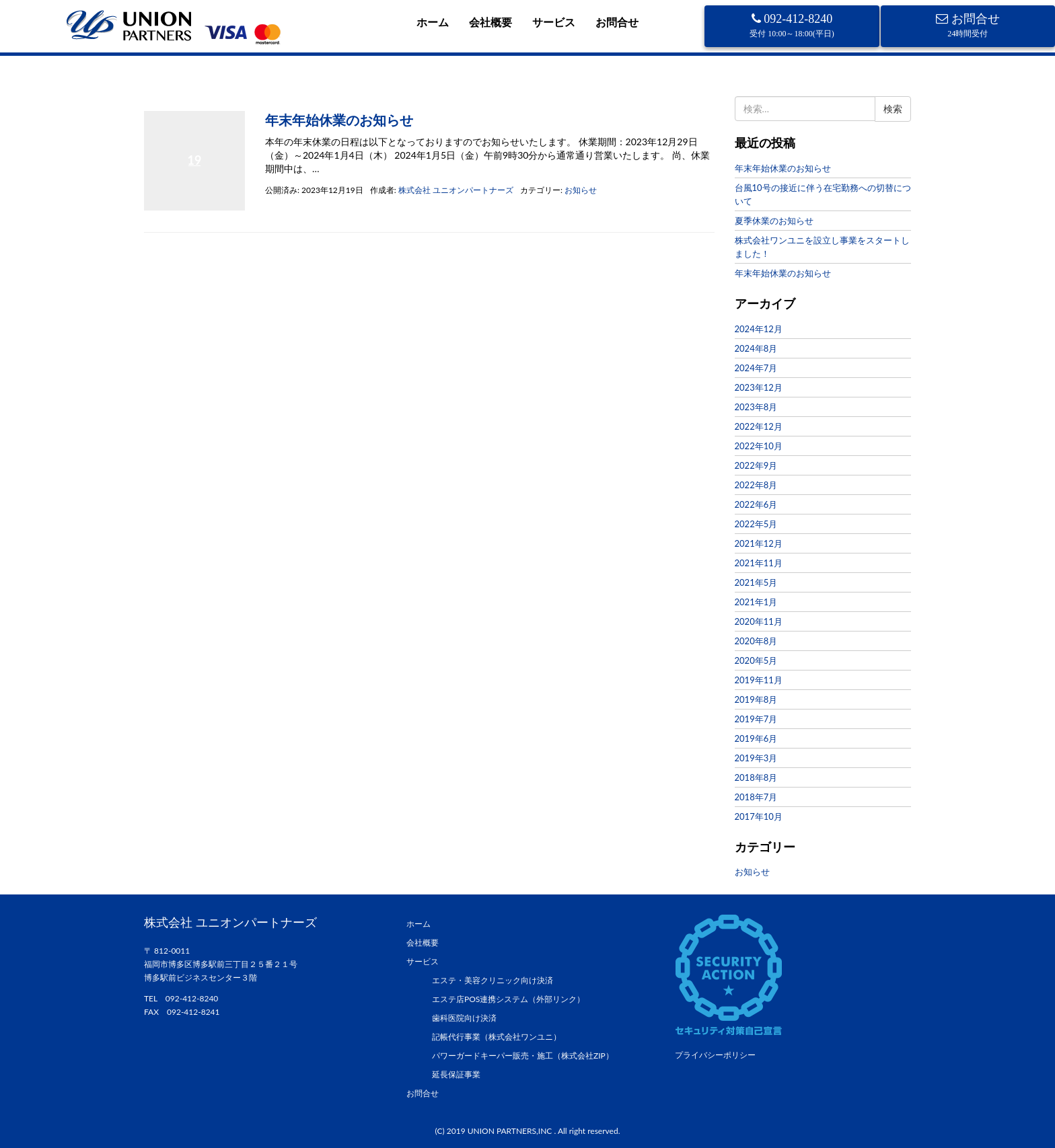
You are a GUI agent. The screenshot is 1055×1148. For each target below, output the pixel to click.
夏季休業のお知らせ (774, 220)
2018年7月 (756, 797)
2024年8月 (756, 348)
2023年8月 (756, 406)
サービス (553, 21)
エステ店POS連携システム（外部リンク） (508, 999)
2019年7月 (756, 719)
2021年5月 (756, 582)
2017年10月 (759, 816)
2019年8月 (756, 699)
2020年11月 (759, 621)
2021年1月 (756, 602)
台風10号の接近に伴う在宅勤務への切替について (823, 194)
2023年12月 (759, 387)
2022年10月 (759, 446)
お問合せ (617, 21)
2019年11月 (759, 680)
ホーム (432, 21)
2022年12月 (759, 426)
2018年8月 (756, 777)
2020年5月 (756, 660)
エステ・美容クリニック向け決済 (492, 980)
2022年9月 (756, 465)
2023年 (190, 96)
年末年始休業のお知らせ (339, 120)
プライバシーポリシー (715, 1055)
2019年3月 (756, 758)
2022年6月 (756, 504)
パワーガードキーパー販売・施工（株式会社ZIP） (523, 1055)
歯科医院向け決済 (464, 1018)
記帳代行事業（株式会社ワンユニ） (496, 1037)
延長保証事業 (456, 1074)
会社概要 (490, 21)
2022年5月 (756, 524)
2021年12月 (759, 543)
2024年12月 (759, 328)
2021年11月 (759, 563)
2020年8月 (756, 641)
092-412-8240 (792, 25)
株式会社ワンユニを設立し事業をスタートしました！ (822, 247)
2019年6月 (756, 738)
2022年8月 (756, 485)
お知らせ (581, 190)
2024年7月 (756, 367)
